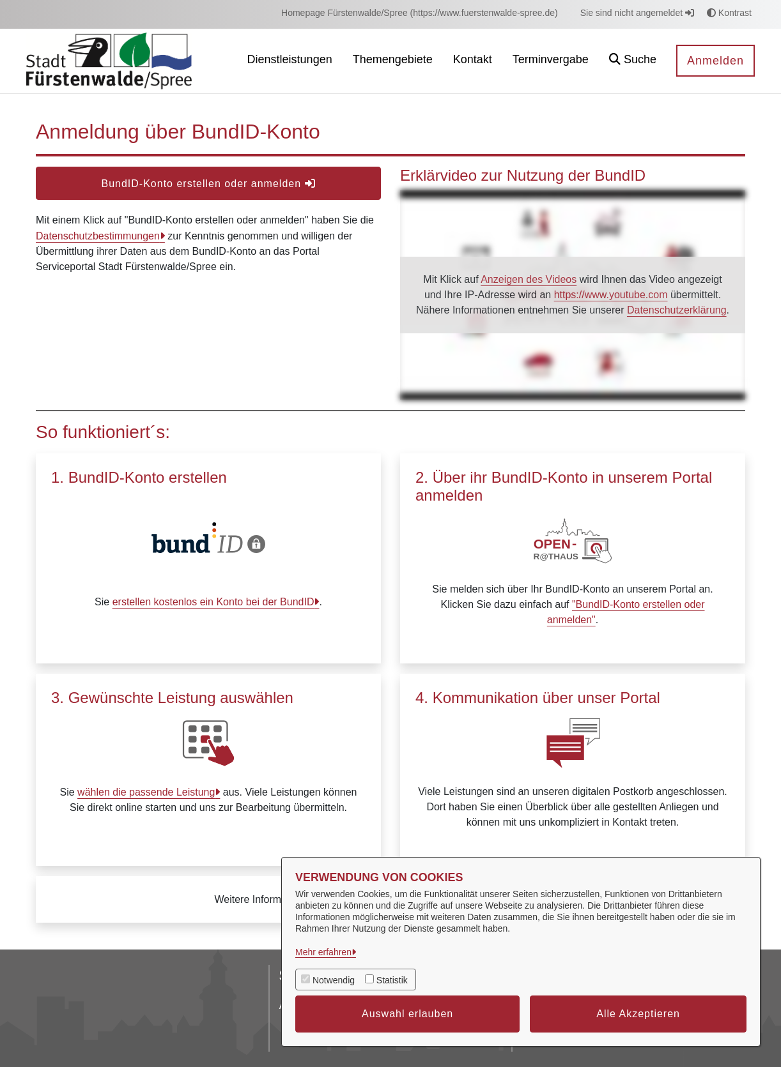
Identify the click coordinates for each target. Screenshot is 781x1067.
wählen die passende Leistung (146, 792)
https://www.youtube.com (611, 294)
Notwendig (334, 980)
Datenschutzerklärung (677, 310)
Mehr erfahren (323, 952)
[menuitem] (419, 13)
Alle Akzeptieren (638, 1013)
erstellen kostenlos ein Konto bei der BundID (213, 601)
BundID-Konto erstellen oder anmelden (208, 183)
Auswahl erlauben (407, 1013)
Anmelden (715, 60)
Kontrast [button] (729, 13)
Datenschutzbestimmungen (98, 236)
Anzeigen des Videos (528, 279)
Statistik (392, 980)
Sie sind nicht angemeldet (637, 13)
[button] (633, 61)
